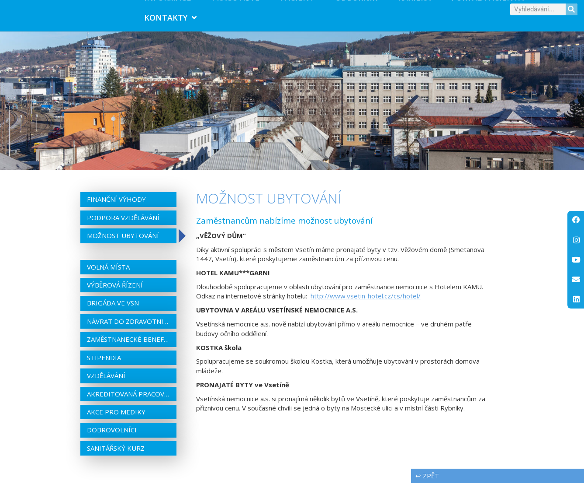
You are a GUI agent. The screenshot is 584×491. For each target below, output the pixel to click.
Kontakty (170, 21)
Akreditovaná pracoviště (128, 401)
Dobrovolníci (112, 437)
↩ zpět (427, 483)
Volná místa (108, 274)
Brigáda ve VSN (113, 310)
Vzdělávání (106, 383)
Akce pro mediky (116, 419)
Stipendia (104, 365)
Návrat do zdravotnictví (128, 328)
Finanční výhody (116, 207)
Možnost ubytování (123, 243)
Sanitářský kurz (116, 455)
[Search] (571, 13)
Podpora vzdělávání (123, 225)
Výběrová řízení (115, 292)
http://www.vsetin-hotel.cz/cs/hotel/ (366, 303)
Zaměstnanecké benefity (128, 347)
